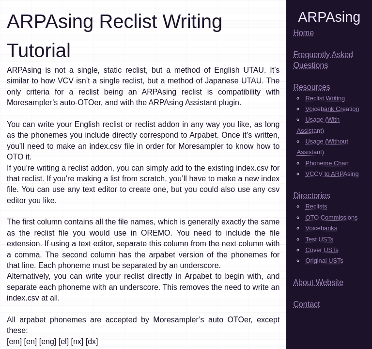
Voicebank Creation (332, 108)
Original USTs (324, 260)
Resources (311, 87)
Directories (311, 195)
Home (303, 33)
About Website (318, 282)
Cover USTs (322, 250)
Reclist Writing (325, 98)
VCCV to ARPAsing (332, 173)
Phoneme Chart (327, 163)
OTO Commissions (332, 217)
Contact (306, 304)
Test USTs (320, 239)
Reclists (316, 206)
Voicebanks (321, 228)
